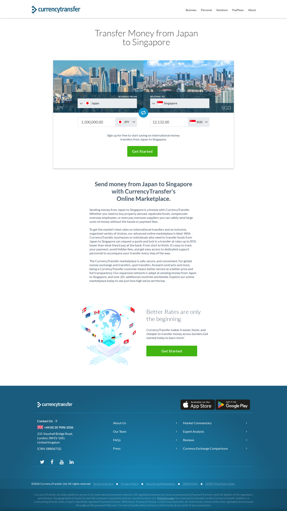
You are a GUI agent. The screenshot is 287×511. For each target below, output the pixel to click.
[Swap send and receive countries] (143, 113)
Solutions (222, 10)
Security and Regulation (160, 483)
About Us (119, 423)
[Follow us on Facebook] (52, 462)
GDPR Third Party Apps (220, 483)
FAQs (117, 440)
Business (191, 10)
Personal (206, 10)
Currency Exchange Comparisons (205, 448)
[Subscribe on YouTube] (62, 462)
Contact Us (47, 421)
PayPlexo (238, 10)
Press (117, 448)
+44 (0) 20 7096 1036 (58, 427)
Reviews (188, 440)
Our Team (119, 431)
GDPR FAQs (190, 483)
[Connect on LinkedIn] (72, 462)
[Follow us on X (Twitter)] (42, 462)
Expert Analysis (193, 431)
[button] (142, 151)
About (252, 10)
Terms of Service (103, 483)
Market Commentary (197, 423)
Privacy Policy (129, 483)
